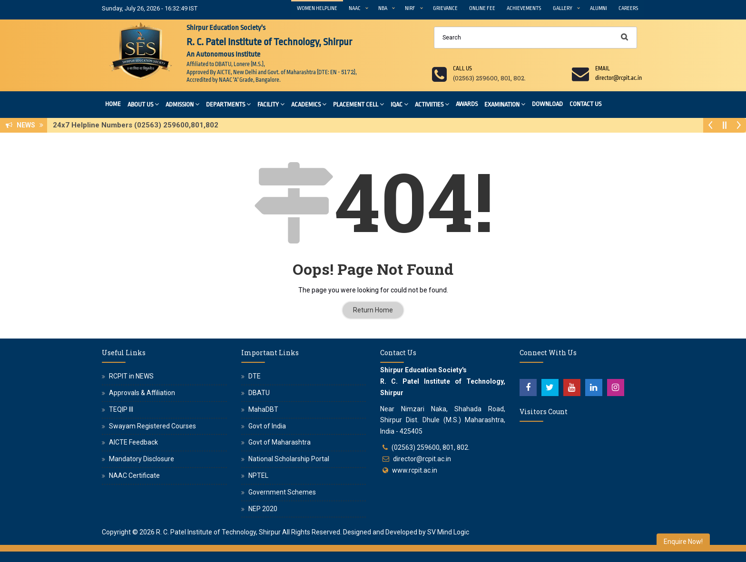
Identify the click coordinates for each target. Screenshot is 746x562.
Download (547, 103)
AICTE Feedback (133, 442)
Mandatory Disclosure (141, 459)
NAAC (355, 8)
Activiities (432, 103)
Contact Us (585, 103)
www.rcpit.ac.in (414, 470)
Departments (228, 103)
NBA (382, 8)
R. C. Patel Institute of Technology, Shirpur (218, 532)
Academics (308, 103)
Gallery (562, 8)
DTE (254, 376)
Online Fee (482, 8)
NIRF (410, 8)
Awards (467, 103)
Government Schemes (282, 492)
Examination (504, 103)
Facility (271, 103)
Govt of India (267, 426)
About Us (143, 103)
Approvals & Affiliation (142, 393)
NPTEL (258, 475)
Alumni (598, 8)
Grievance (445, 8)
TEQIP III (121, 409)
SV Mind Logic (448, 532)
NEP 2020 (262, 509)
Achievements (524, 8)
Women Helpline (317, 8)
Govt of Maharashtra (279, 442)
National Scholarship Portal (288, 459)
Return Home (373, 310)
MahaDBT (263, 409)
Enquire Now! (683, 541)
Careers (628, 8)
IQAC (399, 103)
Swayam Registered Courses (152, 426)
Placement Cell (358, 103)
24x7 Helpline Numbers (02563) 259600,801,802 (138, 125)
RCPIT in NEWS (131, 376)
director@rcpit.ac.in (422, 459)
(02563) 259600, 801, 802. (431, 447)
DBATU (259, 393)
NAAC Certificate (134, 475)
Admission (182, 103)
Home (113, 103)
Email (602, 68)
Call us (462, 68)
